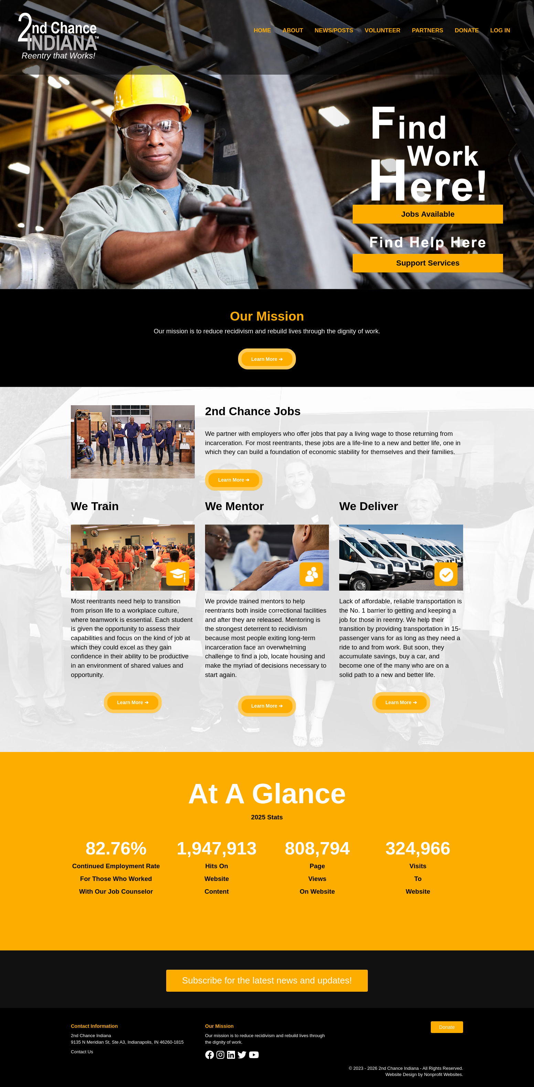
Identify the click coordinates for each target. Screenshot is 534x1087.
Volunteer (382, 30)
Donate (467, 30)
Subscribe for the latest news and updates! (267, 980)
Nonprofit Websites (443, 1074)
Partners (427, 30)
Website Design (401, 1074)
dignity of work (227, 1042)
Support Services (427, 263)
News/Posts (334, 30)
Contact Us (82, 1051)
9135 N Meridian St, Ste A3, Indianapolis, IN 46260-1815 (127, 1042)
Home (262, 30)
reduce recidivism (257, 1035)
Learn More (264, 359)
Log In (500, 30)
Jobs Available (428, 214)
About (292, 30)
